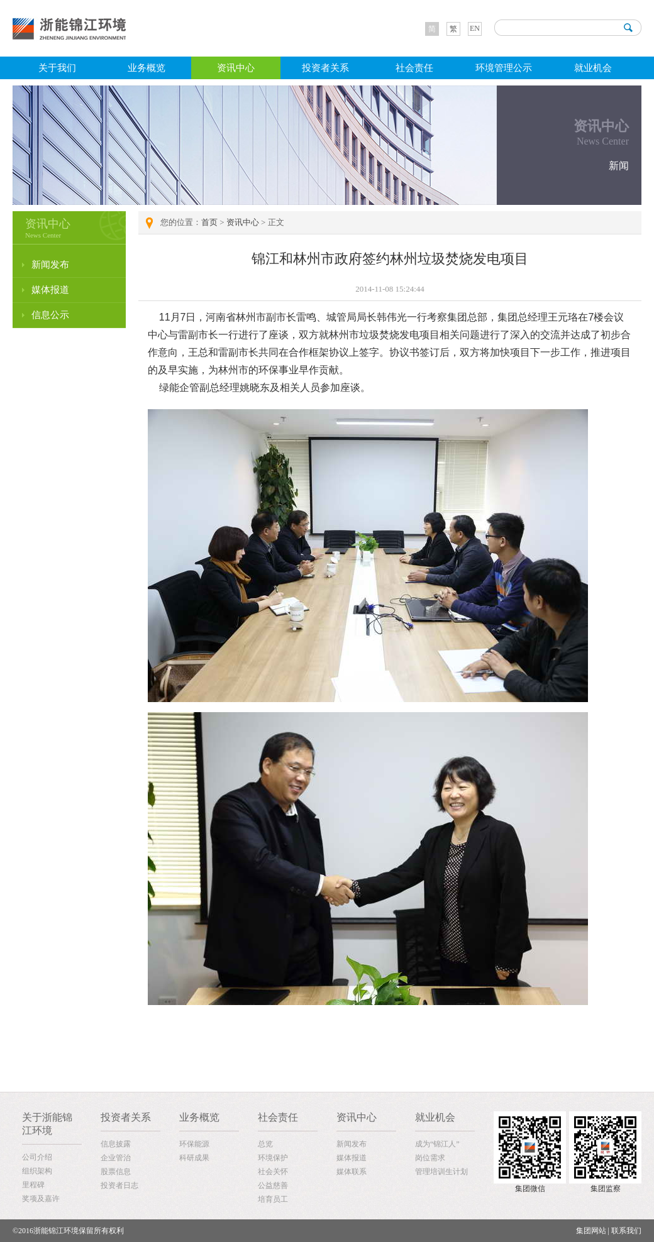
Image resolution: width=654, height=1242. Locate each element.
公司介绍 (37, 1157)
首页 (209, 222)
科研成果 (194, 1157)
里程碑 (33, 1184)
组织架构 (37, 1171)
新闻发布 (50, 265)
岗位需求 (430, 1157)
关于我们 (57, 68)
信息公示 (50, 315)
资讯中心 (236, 68)
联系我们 (626, 1230)
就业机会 (593, 68)
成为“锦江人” (437, 1144)
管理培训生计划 (441, 1171)
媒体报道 (50, 290)
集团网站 (591, 1230)
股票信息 (116, 1171)
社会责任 (414, 68)
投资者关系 (325, 68)
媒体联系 (351, 1171)
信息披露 (116, 1144)
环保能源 (194, 1144)
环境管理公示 (503, 68)
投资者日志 (119, 1185)
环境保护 (273, 1157)
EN (475, 28)
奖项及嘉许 (41, 1198)
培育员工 (273, 1199)
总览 (265, 1144)
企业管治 (116, 1157)
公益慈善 (273, 1185)
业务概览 (146, 68)
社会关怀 (273, 1171)
